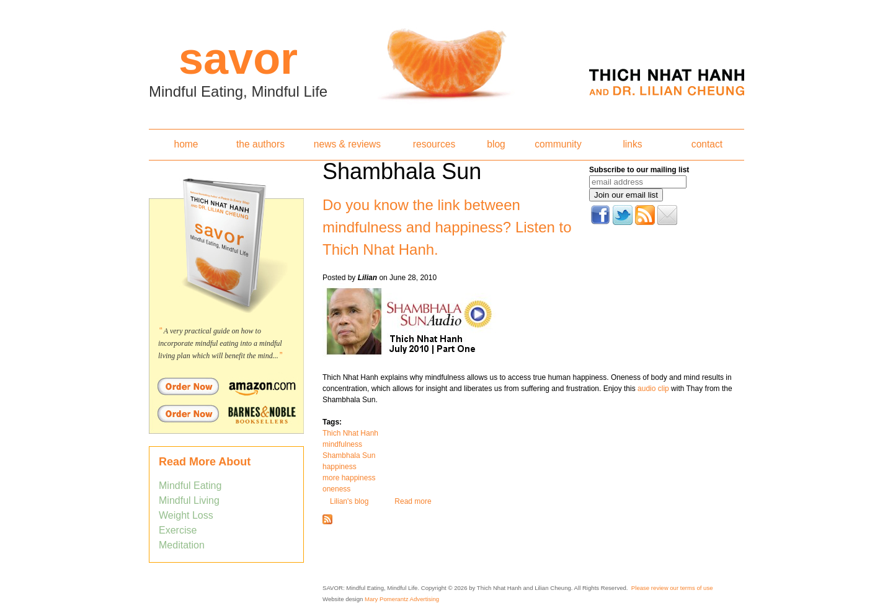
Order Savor (226, 386)
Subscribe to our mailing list (639, 169)
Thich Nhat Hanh (350, 433)
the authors (260, 144)
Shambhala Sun (348, 455)
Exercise (178, 530)
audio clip (653, 388)
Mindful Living (189, 500)
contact (706, 144)
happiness (339, 466)
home (186, 144)
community (558, 144)
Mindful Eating (190, 485)
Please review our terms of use (672, 587)
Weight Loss (186, 515)
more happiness (348, 477)
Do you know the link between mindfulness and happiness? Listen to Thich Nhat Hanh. (447, 227)
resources (434, 144)
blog (496, 144)
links (632, 144)
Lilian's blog (349, 501)
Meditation (182, 545)
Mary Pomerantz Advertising (402, 599)
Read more (412, 501)
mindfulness (342, 444)
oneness (336, 489)
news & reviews (347, 144)
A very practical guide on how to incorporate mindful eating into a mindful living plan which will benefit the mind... (220, 343)
